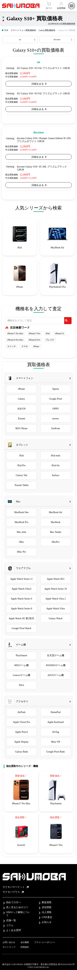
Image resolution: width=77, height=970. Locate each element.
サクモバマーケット (16, 887)
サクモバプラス (13, 892)
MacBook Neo (21, 512)
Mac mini (21, 532)
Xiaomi (21, 418)
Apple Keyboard (55, 722)
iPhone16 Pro (34, 340)
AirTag (55, 732)
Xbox (21, 685)
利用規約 (25, 947)
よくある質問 (13, 930)
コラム (10, 925)
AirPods (21, 712)
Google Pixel (55, 398)
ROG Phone (21, 428)
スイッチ (11, 346)
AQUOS (21, 408)
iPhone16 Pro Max (15, 340)
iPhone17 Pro (34, 333)
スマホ (24, 346)
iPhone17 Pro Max (15, 333)
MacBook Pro (21, 522)
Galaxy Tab (21, 475)
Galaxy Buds (21, 751)
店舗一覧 (11, 920)
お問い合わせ (9, 942)
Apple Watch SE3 (55, 579)
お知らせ (47, 922)
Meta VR (55, 741)
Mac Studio (55, 532)
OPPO (55, 408)
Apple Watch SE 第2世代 (21, 618)
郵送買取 (47, 902)
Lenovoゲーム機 (21, 675)
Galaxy (21, 398)
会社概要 (25, 942)
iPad (47, 333)
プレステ (50, 340)
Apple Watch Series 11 (21, 579)
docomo (57, 39)
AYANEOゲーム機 (55, 665)
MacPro (55, 542)
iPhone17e (59, 333)
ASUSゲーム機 (56, 675)
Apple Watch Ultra (55, 608)
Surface (55, 475)
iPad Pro (21, 465)
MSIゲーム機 (21, 665)
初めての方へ (13, 902)
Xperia (55, 389)
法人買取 (47, 912)
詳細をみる (38, 83)
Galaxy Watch (55, 618)
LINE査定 (47, 917)
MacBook (55, 522)
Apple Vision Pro (21, 722)
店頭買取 (47, 907)
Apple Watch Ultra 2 (55, 598)
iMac (21, 542)
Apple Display (21, 741)
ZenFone (55, 428)
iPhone (36, 346)
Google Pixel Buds (55, 751)
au (20, 39)
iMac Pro (21, 551)
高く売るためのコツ (17, 907)
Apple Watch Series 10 (55, 588)
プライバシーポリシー (44, 942)
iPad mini (55, 455)
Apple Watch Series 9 (21, 598)
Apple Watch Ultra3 (21, 588)
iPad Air (56, 465)
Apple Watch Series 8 (21, 608)
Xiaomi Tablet (21, 485)
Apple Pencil (21, 732)
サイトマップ (9, 947)
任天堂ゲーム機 (55, 655)
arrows (55, 418)
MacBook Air (55, 512)
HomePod (56, 712)
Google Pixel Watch (21, 628)
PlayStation (21, 655)
